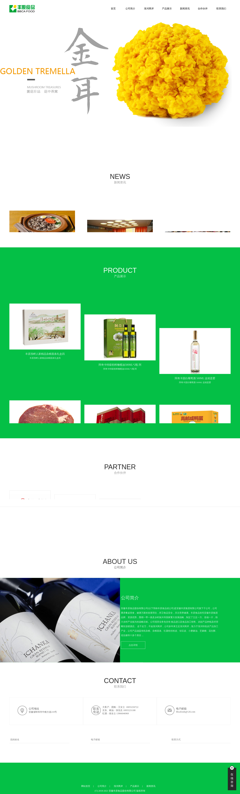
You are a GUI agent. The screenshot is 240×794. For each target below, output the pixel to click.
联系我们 (221, 8)
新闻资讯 (185, 8)
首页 (113, 8)
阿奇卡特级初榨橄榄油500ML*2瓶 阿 (120, 394)
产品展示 (167, 8)
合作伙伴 (203, 8)
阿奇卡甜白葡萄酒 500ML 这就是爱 (195, 394)
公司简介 (130, 8)
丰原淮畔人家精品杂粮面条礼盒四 (45, 393)
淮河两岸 (149, 8)
